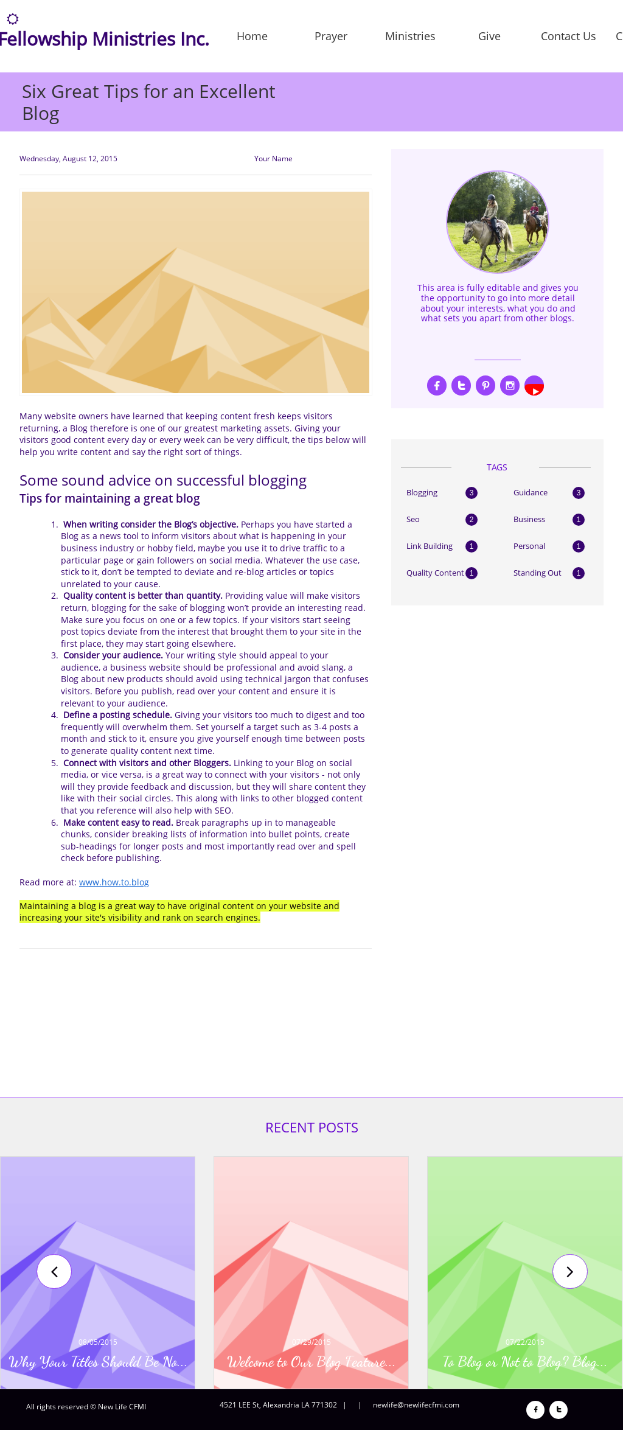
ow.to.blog (128, 882)
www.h (93, 882)
